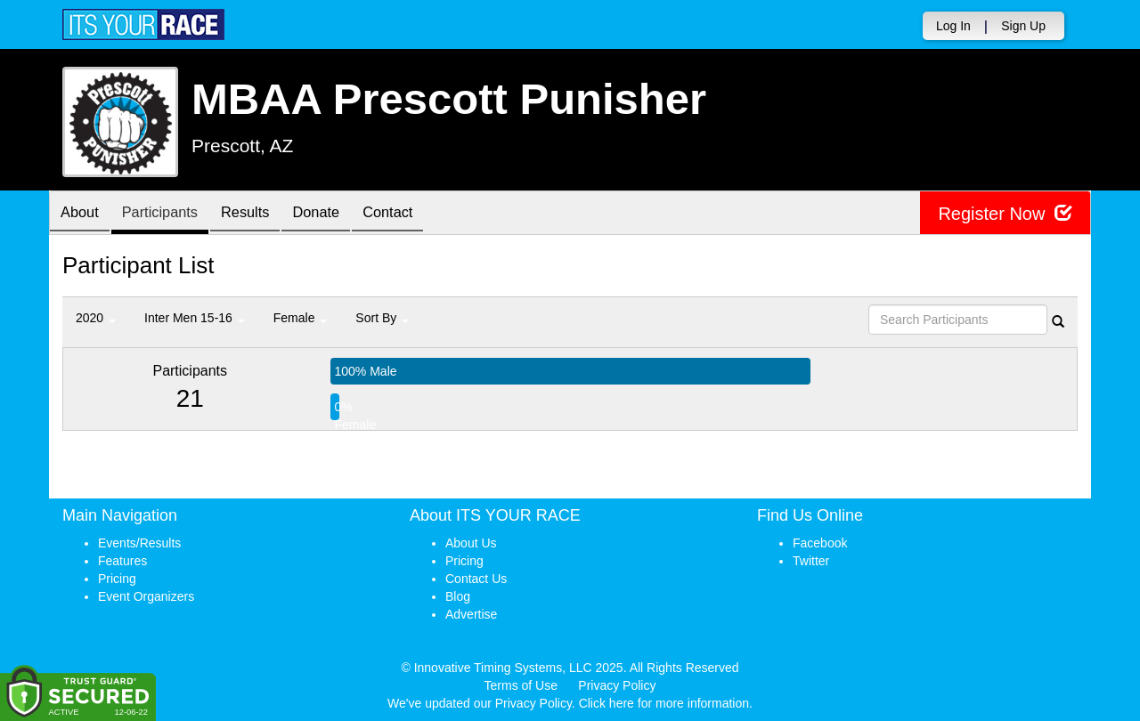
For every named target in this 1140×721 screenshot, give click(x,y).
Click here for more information (664, 703)
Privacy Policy (617, 685)
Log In (953, 26)
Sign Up (1023, 26)
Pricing (117, 578)
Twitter (811, 561)
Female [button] (300, 318)
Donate (340, 214)
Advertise (471, 614)
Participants (170, 214)
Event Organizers (146, 596)
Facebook (820, 543)
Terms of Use (521, 685)
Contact (418, 214)
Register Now (1005, 213)
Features (122, 561)
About (82, 214)
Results (263, 214)
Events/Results (139, 543)
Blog (457, 596)
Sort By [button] (382, 318)
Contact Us (476, 578)
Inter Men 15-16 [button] (194, 318)
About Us (471, 543)
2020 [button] (96, 318)
